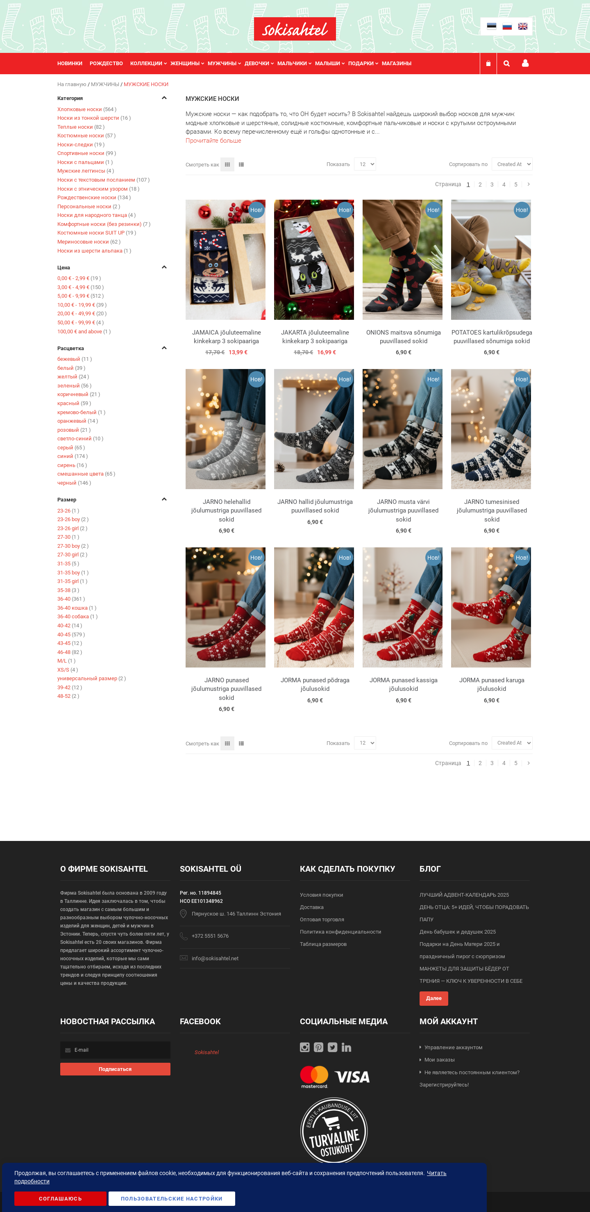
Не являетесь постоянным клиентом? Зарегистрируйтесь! (470, 1078)
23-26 (68, 511)
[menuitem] (73, 63)
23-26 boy (73, 519)
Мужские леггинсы (85, 171)
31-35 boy (73, 573)
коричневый (78, 394)
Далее (434, 998)
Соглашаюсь (60, 1199)
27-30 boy (73, 546)
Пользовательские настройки (172, 1199)
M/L (66, 661)
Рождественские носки (94, 197)
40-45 (71, 634)
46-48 (69, 652)
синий (72, 456)
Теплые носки (81, 127)
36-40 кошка (77, 608)
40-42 (69, 625)
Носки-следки (81, 144)
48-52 (68, 696)
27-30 (68, 537)
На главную (72, 84)
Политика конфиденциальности (340, 932)
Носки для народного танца (96, 215)
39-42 (69, 687)
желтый (73, 377)
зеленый (74, 386)
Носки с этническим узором (98, 189)
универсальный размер (91, 678)
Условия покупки (321, 895)
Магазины (396, 63)
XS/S (67, 670)
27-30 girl (72, 554)
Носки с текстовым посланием (103, 180)
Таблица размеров (323, 944)
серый (71, 447)
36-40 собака (77, 616)
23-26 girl (72, 528)
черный (74, 483)
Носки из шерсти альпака (94, 251)
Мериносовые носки (89, 242)
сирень (72, 465)
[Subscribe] (115, 1069)
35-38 (68, 590)
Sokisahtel (207, 1052)
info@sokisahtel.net (215, 958)
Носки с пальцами (85, 162)
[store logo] (295, 29)
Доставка (312, 907)
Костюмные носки (86, 135)
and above (84, 331)
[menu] (238, 63)
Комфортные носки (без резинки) (104, 224)
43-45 (69, 643)
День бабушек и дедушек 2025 (458, 932)
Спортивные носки (86, 153)
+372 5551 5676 (210, 936)
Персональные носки (88, 206)
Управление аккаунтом (453, 1047)
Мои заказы (439, 1060)
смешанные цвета (86, 474)
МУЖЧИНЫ (105, 84)
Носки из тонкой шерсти (94, 118)
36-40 (71, 599)
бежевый (74, 359)
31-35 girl (72, 581)
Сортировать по (468, 164)
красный (74, 403)
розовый (74, 430)
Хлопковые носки (87, 109)
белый (71, 368)
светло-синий (80, 438)
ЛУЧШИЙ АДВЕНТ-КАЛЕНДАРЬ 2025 (464, 895)
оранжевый (77, 421)
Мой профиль (525, 63)
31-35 (68, 563)
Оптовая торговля (322, 919)
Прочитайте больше (213, 140)
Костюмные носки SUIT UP (96, 233)
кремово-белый (81, 412)
